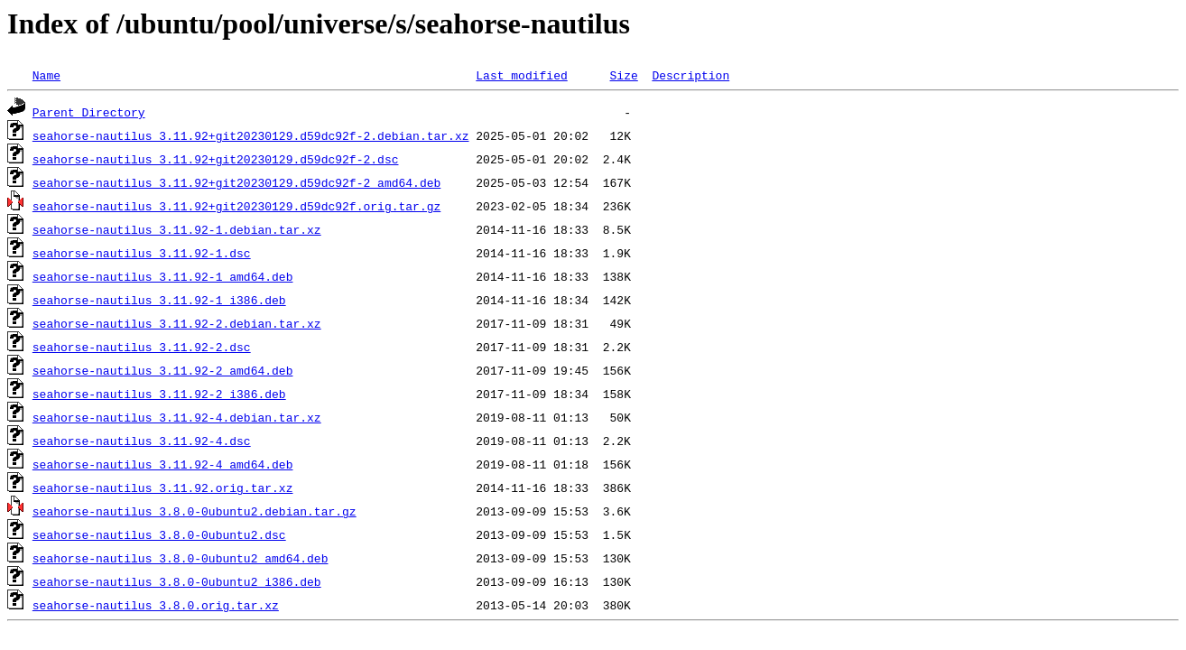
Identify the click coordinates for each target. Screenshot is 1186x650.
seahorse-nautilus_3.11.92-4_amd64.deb (162, 464)
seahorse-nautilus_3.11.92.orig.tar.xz (162, 487)
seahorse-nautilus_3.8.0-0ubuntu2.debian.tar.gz (194, 511)
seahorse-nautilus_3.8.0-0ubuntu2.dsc (159, 534)
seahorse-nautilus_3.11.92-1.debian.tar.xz (176, 229)
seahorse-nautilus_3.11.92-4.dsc (141, 440)
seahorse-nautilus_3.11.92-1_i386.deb (159, 300)
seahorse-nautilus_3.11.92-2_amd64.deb (162, 370)
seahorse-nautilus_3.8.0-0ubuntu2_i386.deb (176, 581)
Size (623, 75)
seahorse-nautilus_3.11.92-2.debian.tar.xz (176, 323)
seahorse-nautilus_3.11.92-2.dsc (141, 347)
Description (690, 75)
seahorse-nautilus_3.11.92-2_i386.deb (159, 393)
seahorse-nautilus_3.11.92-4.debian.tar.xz (176, 417)
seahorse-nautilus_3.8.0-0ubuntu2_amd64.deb (180, 558)
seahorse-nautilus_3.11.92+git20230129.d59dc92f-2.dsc (215, 159)
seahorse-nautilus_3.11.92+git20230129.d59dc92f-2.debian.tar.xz (250, 135)
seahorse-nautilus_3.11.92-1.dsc (141, 253)
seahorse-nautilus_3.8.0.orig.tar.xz (155, 605)
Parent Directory (88, 112)
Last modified (521, 75)
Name (46, 75)
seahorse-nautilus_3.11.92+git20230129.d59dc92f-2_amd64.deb (236, 182)
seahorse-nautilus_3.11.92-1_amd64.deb (162, 276)
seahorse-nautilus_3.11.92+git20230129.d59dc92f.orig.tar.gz (236, 206)
